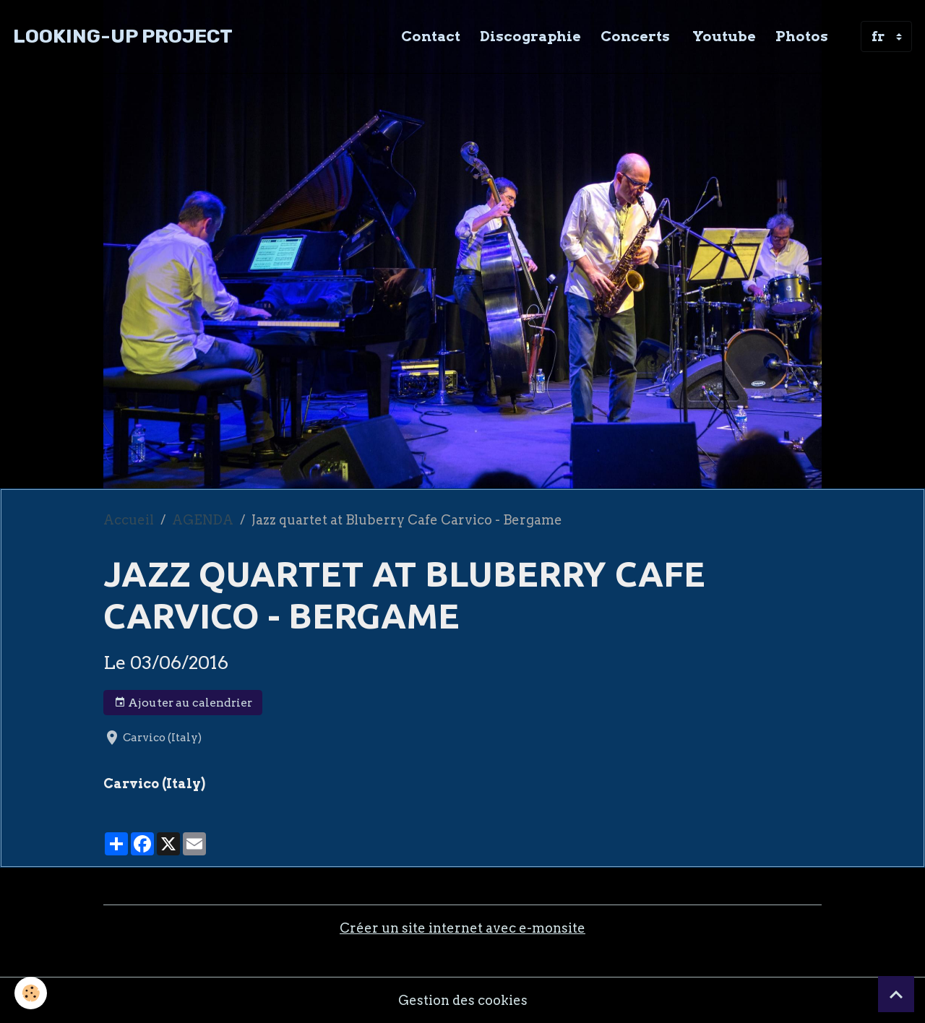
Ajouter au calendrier (183, 703)
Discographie (530, 36)
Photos (801, 36)
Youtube (722, 36)
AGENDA (202, 519)
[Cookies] (30, 993)
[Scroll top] (896, 994)
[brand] (123, 36)
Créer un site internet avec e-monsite (462, 928)
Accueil (128, 519)
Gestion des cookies (463, 1000)
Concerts (635, 36)
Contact (430, 36)
